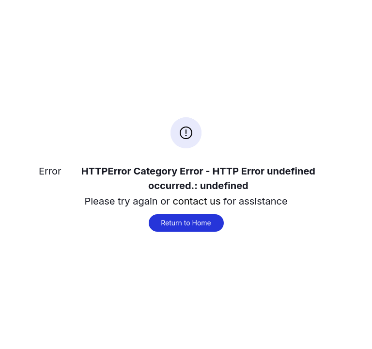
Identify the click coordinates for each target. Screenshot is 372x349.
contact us (196, 201)
